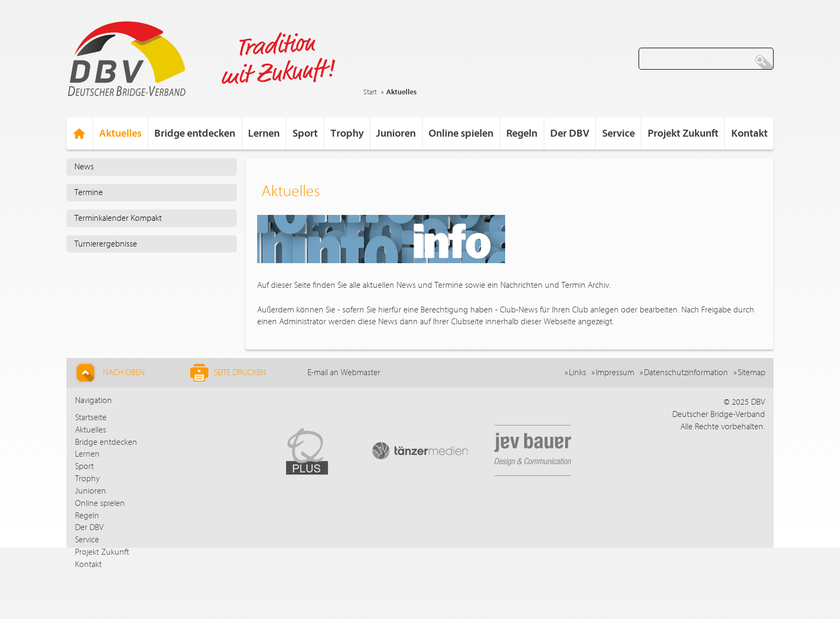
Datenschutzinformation (686, 372)
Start (370, 92)
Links (577, 372)
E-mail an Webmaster (344, 372)
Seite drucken (228, 373)
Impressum (615, 372)
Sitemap (752, 372)
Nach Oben (109, 373)
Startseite (91, 417)
